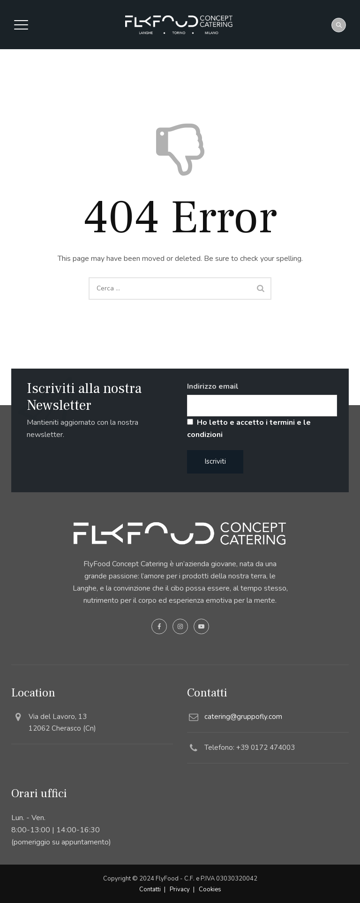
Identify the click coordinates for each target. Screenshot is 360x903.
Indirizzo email (213, 386)
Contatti (150, 889)
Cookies (210, 889)
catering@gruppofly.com (243, 716)
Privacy (180, 889)
